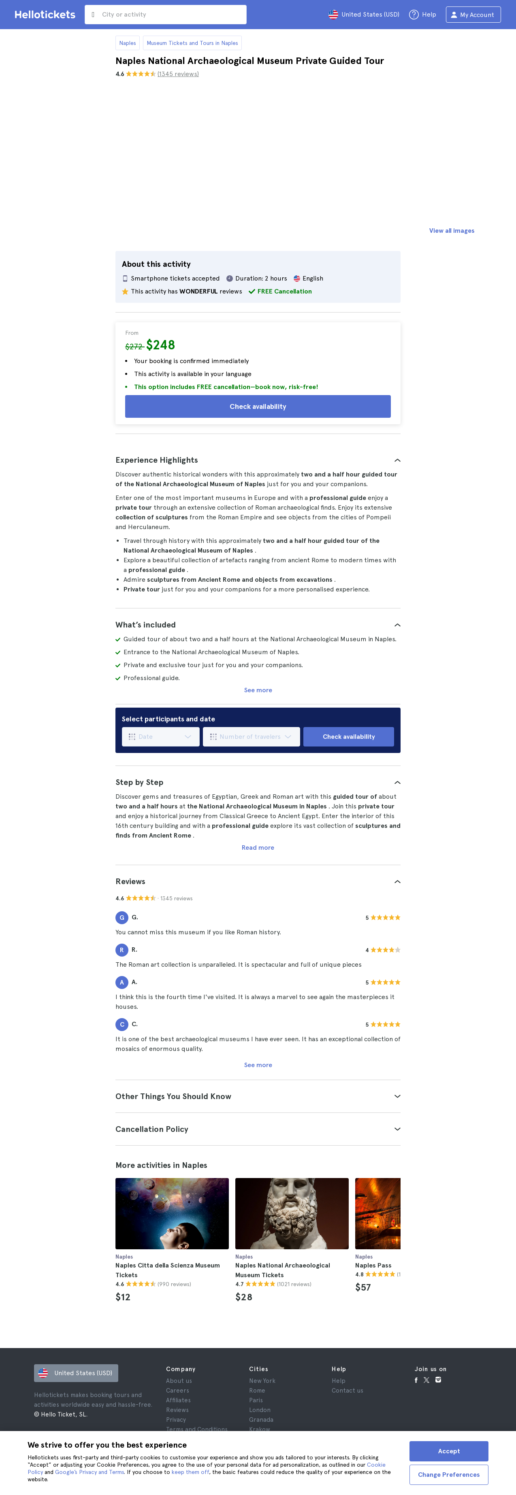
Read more (258, 847)
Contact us (347, 1390)
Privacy (176, 1419)
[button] (258, 459)
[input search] (166, 14)
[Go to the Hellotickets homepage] (47, 14)
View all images (452, 230)
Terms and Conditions (197, 1429)
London (260, 1410)
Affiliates (178, 1400)
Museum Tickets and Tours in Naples (192, 43)
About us (179, 1380)
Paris (256, 1400)
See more (258, 690)
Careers (177, 1390)
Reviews (177, 1410)
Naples (127, 43)
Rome (257, 1390)
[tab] (258, 459)
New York (262, 1380)
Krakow (259, 1429)
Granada (261, 1419)
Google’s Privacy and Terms (89, 1472)
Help (338, 1380)
